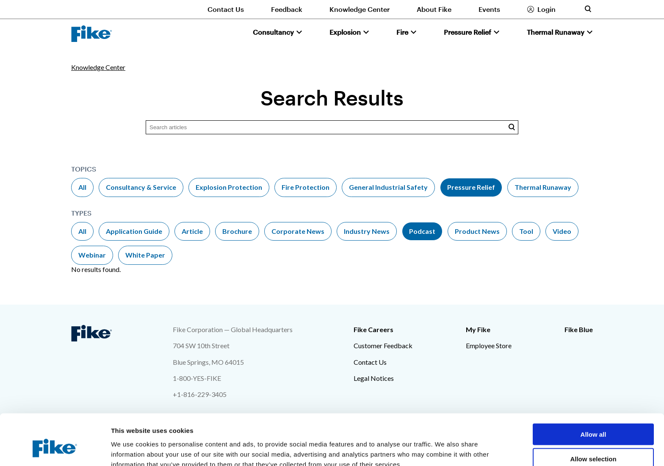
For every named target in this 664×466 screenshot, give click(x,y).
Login (546, 9)
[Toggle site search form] (588, 9)
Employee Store (489, 345)
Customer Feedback (383, 345)
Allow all (593, 391)
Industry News (367, 231)
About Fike (434, 9)
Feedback (286, 9)
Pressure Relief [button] (467, 32)
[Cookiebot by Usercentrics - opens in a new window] (55, 449)
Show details (444, 449)
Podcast (422, 231)
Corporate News (297, 231)
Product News (477, 231)
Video (562, 231)
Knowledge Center (359, 9)
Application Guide (134, 231)
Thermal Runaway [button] (555, 32)
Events (489, 9)
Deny (593, 441)
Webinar (92, 255)
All (82, 187)
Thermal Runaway (543, 187)
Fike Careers (373, 329)
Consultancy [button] (273, 32)
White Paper (145, 255)
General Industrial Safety (388, 187)
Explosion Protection (229, 187)
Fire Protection (305, 187)
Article (192, 231)
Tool (526, 231)
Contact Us (226, 9)
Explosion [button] (345, 32)
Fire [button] (402, 32)
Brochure (237, 231)
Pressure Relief (471, 187)
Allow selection (593, 416)
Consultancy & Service (141, 187)
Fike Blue (578, 329)
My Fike (478, 329)
